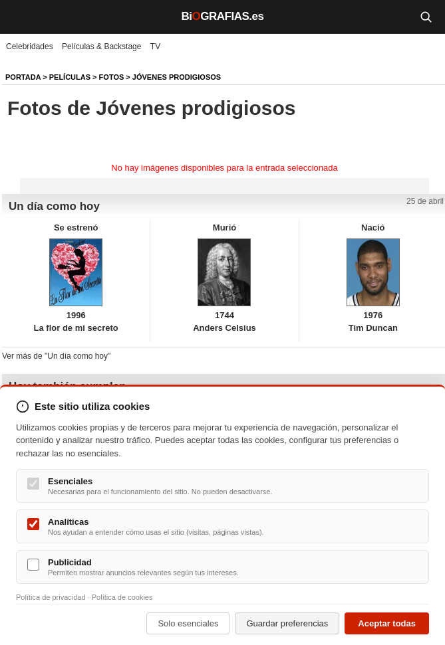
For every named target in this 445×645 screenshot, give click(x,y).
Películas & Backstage (101, 46)
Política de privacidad (51, 597)
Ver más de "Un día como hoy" (56, 356)
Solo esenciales (188, 623)
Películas (69, 77)
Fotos (111, 77)
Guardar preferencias (287, 623)
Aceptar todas (387, 623)
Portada (23, 77)
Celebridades (29, 46)
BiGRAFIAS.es (223, 16)
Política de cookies (122, 597)
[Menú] (20, 16)
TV (155, 46)
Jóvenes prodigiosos (176, 77)
